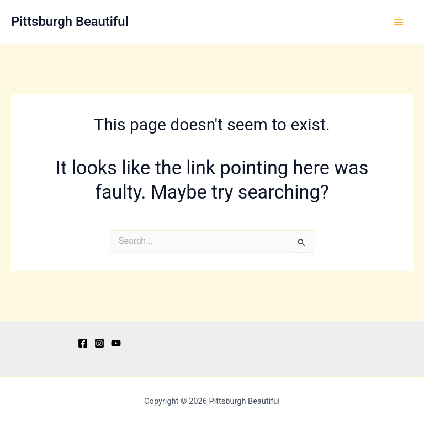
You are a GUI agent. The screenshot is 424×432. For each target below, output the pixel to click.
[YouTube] (116, 343)
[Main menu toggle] (398, 22)
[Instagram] (99, 343)
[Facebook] (83, 343)
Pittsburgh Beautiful (70, 21)
